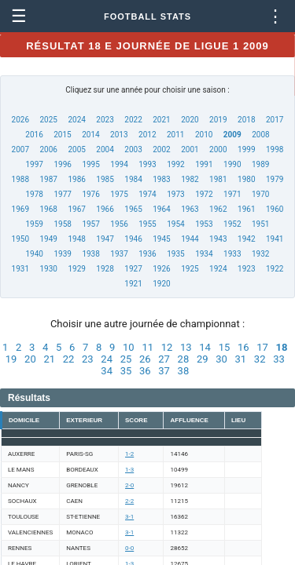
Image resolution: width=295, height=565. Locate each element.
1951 (260, 224)
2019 (218, 119)
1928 (104, 268)
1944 (189, 239)
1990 (232, 164)
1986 (76, 179)
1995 (90, 164)
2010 (203, 134)
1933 (232, 254)
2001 (189, 149)
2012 (147, 134)
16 (243, 347)
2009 (232, 134)
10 (129, 347)
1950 (20, 239)
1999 (246, 149)
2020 (189, 119)
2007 (20, 149)
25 (126, 359)
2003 (133, 149)
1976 (90, 194)
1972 (203, 194)
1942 (246, 239)
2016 (33, 134)
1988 (20, 179)
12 (167, 347)
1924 (218, 268)
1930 (48, 268)
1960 (274, 209)
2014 (90, 134)
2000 (218, 149)
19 (11, 359)
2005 (76, 149)
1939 (62, 254)
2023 (104, 119)
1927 (133, 268)
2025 (48, 119)
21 (49, 359)
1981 (218, 179)
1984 (133, 179)
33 (279, 359)
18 (282, 347)
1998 (274, 149)
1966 (104, 209)
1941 (274, 239)
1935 (175, 254)
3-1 (129, 516)
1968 (48, 209)
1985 (104, 179)
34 (106, 371)
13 (186, 347)
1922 (274, 268)
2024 (76, 119)
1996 (62, 164)
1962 (218, 209)
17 (262, 347)
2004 (104, 149)
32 (260, 359)
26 (145, 359)
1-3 (129, 469)
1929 (76, 268)
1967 (76, 209)
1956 (118, 224)
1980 (246, 179)
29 (202, 359)
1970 (260, 194)
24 (106, 359)
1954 (175, 224)
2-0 (129, 485)
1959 (34, 224)
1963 (189, 209)
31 (241, 359)
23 (88, 359)
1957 (90, 224)
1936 (147, 254)
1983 (161, 179)
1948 (76, 239)
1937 (118, 254)
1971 (232, 194)
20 (30, 359)
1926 (161, 268)
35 (126, 371)
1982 (189, 179)
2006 (48, 149)
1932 (260, 254)
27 (164, 359)
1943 (218, 239)
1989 (260, 164)
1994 (118, 164)
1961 (246, 209)
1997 (34, 164)
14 (205, 347)
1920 (161, 283)
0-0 (129, 548)
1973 (175, 194)
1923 (246, 268)
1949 (48, 239)
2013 (118, 134)
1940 (34, 254)
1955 (147, 224)
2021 (161, 119)
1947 (104, 239)
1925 (189, 268)
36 (145, 371)
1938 (90, 254)
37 (164, 371)
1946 (133, 239)
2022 (133, 119)
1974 (147, 194)
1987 (48, 179)
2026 (20, 119)
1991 (203, 164)
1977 (62, 194)
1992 (175, 164)
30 (221, 359)
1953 (203, 224)
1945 (161, 239)
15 (224, 347)
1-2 (129, 453)
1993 (147, 164)
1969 (20, 209)
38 (184, 371)
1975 (118, 194)
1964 (161, 209)
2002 (161, 149)
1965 (133, 209)
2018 (246, 119)
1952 (232, 224)
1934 (203, 254)
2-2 (129, 501)
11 (147, 347)
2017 (274, 119)
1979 (274, 179)
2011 (175, 134)
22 (69, 359)
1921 (133, 283)
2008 (260, 134)
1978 (34, 194)
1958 (62, 224)
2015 (62, 134)
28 (184, 359)
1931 (20, 268)
